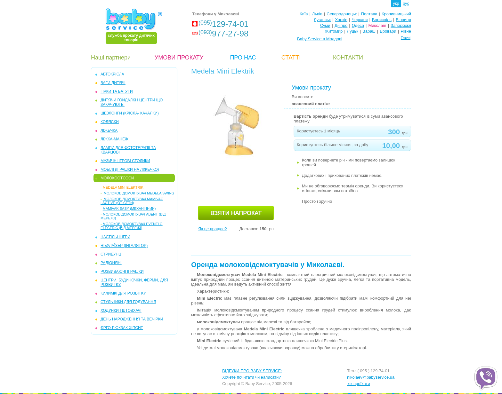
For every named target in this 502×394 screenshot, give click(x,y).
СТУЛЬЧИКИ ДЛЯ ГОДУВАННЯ (128, 302)
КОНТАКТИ (348, 57)
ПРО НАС (243, 57)
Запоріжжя (401, 25)
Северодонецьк (342, 14)
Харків (341, 19)
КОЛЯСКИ (110, 122)
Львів (317, 14)
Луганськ (322, 19)
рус (406, 3)
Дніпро (341, 25)
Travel (405, 38)
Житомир (334, 31)
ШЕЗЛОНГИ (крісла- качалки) (130, 113)
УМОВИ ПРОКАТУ (179, 57)
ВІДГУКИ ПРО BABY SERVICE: (252, 370)
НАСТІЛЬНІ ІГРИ (115, 237)
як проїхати (358, 383)
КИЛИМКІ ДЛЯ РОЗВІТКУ (123, 293)
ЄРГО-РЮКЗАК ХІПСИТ (122, 328)
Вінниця (403, 19)
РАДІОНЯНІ (111, 263)
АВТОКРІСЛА (112, 74)
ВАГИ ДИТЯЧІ (113, 83)
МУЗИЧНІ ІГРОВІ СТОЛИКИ (125, 161)
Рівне (406, 31)
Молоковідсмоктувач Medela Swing (138, 193)
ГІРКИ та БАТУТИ (117, 91)
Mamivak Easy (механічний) (129, 208)
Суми (325, 25)
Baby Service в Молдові (319, 38)
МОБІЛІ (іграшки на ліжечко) (130, 169)
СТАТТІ (291, 57)
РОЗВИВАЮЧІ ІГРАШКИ (122, 271)
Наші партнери (111, 57)
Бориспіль (382, 19)
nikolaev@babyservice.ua (370, 377)
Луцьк (352, 31)
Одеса (358, 25)
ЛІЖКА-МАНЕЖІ (115, 139)
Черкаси (360, 19)
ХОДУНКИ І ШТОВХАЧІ (121, 310)
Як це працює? (212, 228)
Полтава (369, 14)
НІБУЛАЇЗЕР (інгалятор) (124, 245)
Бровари (388, 31)
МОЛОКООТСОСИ (117, 178)
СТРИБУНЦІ (111, 254)
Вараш (369, 31)
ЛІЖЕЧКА (109, 130)
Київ (304, 14)
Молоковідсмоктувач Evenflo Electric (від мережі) (132, 226)
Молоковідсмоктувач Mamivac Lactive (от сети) (132, 201)
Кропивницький (396, 14)
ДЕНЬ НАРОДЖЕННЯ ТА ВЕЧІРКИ (132, 319)
